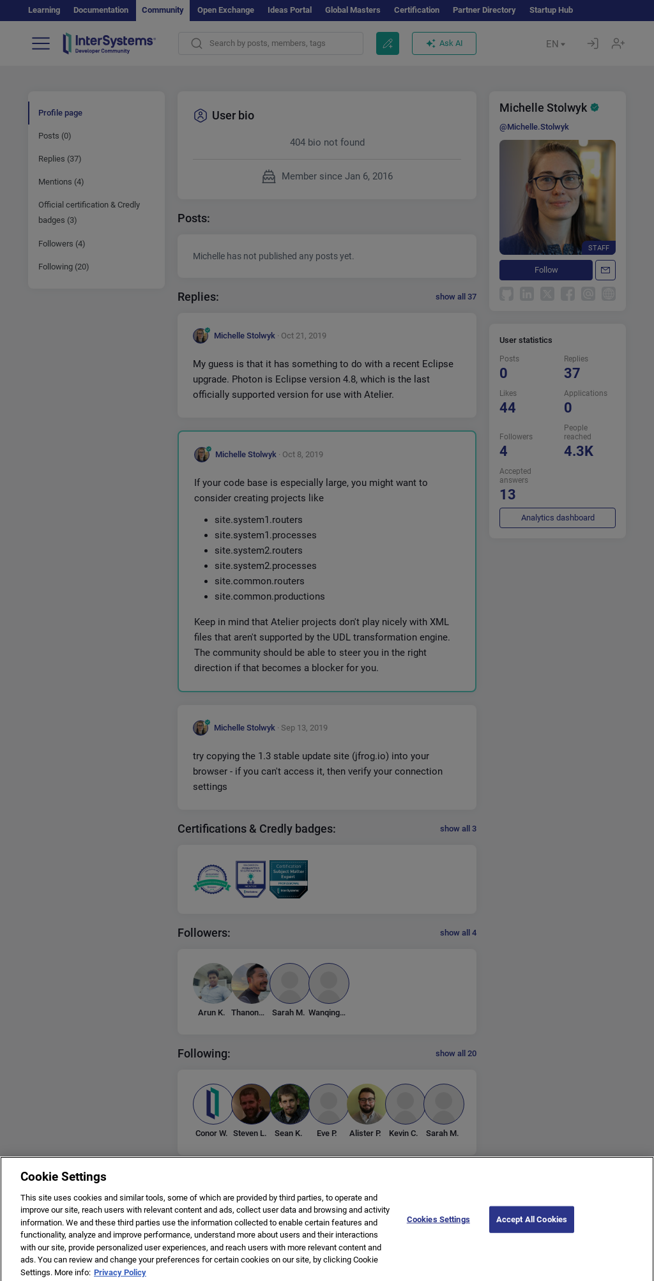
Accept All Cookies (531, 1227)
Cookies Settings (438, 1227)
